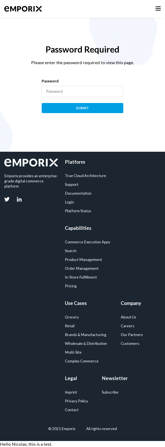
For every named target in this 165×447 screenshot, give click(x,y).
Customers (130, 343)
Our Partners (132, 334)
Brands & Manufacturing (85, 334)
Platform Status (78, 211)
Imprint (71, 392)
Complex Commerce (82, 361)
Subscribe (110, 392)
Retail (70, 326)
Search (70, 251)
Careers (127, 326)
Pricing (71, 286)
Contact (72, 410)
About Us (128, 317)
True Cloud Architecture (85, 175)
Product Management (83, 259)
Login (69, 202)
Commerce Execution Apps (87, 242)
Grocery (72, 317)
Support (71, 184)
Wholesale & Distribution (86, 343)
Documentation (78, 193)
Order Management (82, 268)
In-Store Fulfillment (81, 277)
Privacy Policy (76, 401)
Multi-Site (73, 352)
